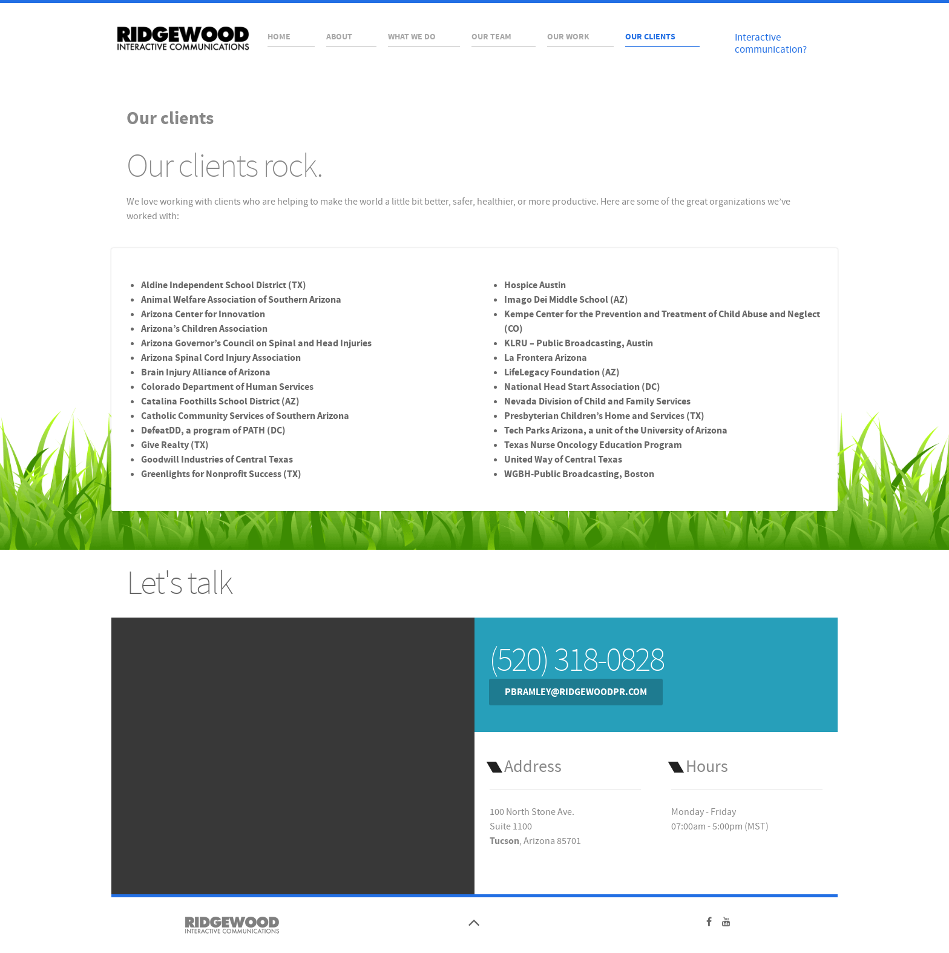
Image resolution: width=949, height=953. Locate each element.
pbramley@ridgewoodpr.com (576, 692)
